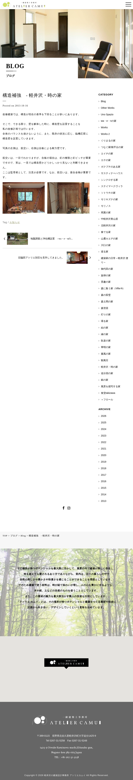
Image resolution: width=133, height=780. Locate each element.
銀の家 (104, 379)
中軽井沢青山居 (109, 218)
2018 (103, 468)
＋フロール (107, 399)
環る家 (104, 321)
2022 (103, 442)
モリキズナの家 (109, 199)
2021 (103, 448)
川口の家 (106, 245)
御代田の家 (107, 268)
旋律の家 (106, 275)
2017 (103, 474)
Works (104, 127)
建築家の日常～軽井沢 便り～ (114, 260)
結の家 (104, 327)
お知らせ (15, 222)
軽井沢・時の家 (109, 366)
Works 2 (105, 134)
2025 (103, 422)
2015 (103, 487)
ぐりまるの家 (108, 140)
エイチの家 (107, 153)
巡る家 (104, 251)
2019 (103, 461)
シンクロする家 (109, 179)
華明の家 (106, 347)
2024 (103, 429)
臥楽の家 (106, 340)
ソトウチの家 (108, 192)
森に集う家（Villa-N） (113, 288)
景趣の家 (106, 281)
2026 (103, 416)
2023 (103, 435)
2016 (103, 481)
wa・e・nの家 (108, 120)
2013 (103, 501)
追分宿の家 (107, 373)
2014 (103, 494)
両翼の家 (106, 212)
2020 (103, 455)
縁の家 (104, 334)
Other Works (107, 107)
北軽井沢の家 (108, 225)
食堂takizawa (108, 393)
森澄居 (104, 308)
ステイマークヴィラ (112, 186)
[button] (66, 663)
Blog (103, 101)
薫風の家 (106, 353)
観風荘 (104, 360)
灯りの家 (106, 314)
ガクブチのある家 (110, 166)
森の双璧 (106, 295)
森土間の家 (107, 301)
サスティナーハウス (112, 173)
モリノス (106, 206)
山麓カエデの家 (109, 238)
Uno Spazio (107, 114)
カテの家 (106, 160)
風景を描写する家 (110, 386)
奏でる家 (106, 232)
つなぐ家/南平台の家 (112, 147)
